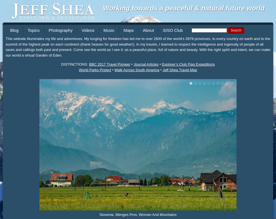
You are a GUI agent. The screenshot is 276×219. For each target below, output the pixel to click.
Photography (61, 30)
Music (108, 30)
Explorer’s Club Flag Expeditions (188, 64)
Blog (14, 30)
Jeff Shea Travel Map (180, 70)
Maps (128, 30)
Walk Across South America (136, 70)
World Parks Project (95, 70)
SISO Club (173, 30)
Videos (88, 30)
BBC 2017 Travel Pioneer (109, 64)
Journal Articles (146, 64)
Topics (34, 30)
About (148, 30)
